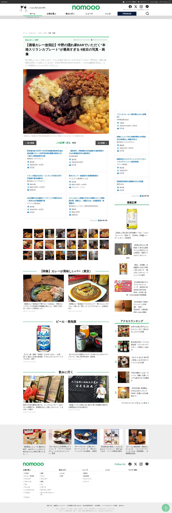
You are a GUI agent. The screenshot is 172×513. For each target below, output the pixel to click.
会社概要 (97, 505)
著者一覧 (49, 505)
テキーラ (43, 487)
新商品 (85, 473)
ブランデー (44, 479)
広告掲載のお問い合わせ (74, 505)
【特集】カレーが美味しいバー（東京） (66, 271)
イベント (86, 481)
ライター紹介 (132, 470)
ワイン (43, 476)
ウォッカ (27, 487)
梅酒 (42, 481)
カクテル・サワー (46, 490)
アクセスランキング (33, 17)
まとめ (62, 473)
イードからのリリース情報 (109, 505)
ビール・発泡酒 (66, 321)
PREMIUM (127, 14)
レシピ (108, 14)
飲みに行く (70, 14)
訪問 (61, 476)
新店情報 (86, 476)
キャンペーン (87, 479)
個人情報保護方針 (88, 505)
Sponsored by (93, 220)
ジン (42, 484)
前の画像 (30, 143)
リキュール (27, 481)
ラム (25, 484)
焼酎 (42, 473)
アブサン (27, 497)
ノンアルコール (29, 490)
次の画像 (101, 143)
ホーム (32, 14)
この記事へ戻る (66, 142)
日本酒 (26, 473)
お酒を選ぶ (51, 14)
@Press (121, 505)
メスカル (27, 492)
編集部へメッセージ (59, 505)
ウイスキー (27, 479)
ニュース (89, 14)
